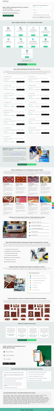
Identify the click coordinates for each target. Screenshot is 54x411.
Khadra (37, 398)
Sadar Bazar (30, 400)
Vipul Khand (11, 403)
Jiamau (22, 398)
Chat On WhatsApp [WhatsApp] (32, 64)
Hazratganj (42, 397)
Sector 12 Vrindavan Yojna (44, 400)
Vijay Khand (30, 402)
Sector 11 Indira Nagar (35, 400)
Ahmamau (16, 395)
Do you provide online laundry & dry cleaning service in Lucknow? (15, 385)
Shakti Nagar (22, 401)
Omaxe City (47, 399)
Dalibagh (41, 396)
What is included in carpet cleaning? (15, 380)
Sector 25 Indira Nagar (15, 401)
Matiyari (15, 399)
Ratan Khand (20, 400)
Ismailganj (9, 398)
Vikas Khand (39, 402)
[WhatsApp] (53, 203)
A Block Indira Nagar (6, 395)
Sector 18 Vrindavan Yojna (7, 401)
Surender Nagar (42, 401)
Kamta (29, 398)
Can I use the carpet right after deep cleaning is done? (15, 382)
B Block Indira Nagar (43, 395)
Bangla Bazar (37, 395)
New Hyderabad (38, 399)
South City (37, 401)
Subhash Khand (32, 401)
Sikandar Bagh (27, 401)
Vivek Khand (15, 403)
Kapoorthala (33, 398)
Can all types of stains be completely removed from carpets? (15, 372)
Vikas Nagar (44, 402)
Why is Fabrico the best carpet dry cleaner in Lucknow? (39, 372)
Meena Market (28, 399)
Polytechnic (11, 400)
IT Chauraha (14, 398)
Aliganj (24, 395)
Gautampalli (32, 397)
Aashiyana (12, 395)
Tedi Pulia (4, 402)
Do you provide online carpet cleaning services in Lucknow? (15, 378)
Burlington (9, 396)
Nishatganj (43, 399)
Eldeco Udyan (13, 397)
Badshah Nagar (32, 395)
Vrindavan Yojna (26, 403)
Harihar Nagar (37, 397)
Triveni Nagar (15, 402)
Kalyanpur (26, 398)
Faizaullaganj (23, 397)
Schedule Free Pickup (22, 64)
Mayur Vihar (19, 399)
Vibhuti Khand (25, 402)
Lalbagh (4, 399)
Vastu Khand (20, 402)
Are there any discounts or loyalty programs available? (39, 378)
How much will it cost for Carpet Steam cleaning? (39, 374)
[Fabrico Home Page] (5, 1)
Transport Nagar (9, 402)
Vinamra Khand (5, 403)
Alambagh (20, 395)
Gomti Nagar (27, 397)
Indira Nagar (5, 398)
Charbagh (28, 396)
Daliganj (38, 396)
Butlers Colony (13, 396)
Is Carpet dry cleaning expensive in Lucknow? (39, 376)
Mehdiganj (23, 399)
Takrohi (46, 401)
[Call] (53, 205)
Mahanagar (11, 399)
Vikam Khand (34, 402)
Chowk (35, 396)
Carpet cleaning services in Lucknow (17, 154)
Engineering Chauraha (6, 397)
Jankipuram (18, 398)
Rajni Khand (15, 400)
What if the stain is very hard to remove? (15, 387)
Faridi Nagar (18, 397)
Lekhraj (8, 399)
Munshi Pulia (33, 399)
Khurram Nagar (45, 398)
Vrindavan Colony (21, 403)
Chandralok (24, 396)
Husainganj (46, 397)
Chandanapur (19, 396)
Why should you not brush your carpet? (39, 380)
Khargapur (40, 398)
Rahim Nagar (25, 400)
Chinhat (31, 396)
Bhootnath (5, 396)
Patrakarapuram (6, 400)
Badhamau (27, 395)
